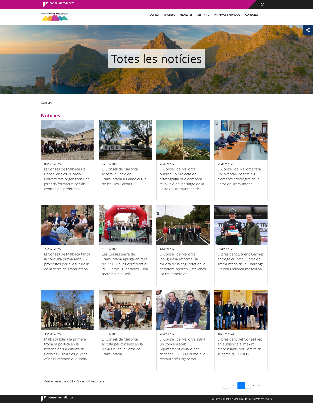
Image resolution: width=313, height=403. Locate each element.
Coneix (153, 14)
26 (261, 384)
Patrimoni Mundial (227, 14)
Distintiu (203, 14)
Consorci (251, 14)
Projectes (185, 14)
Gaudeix (168, 14)
